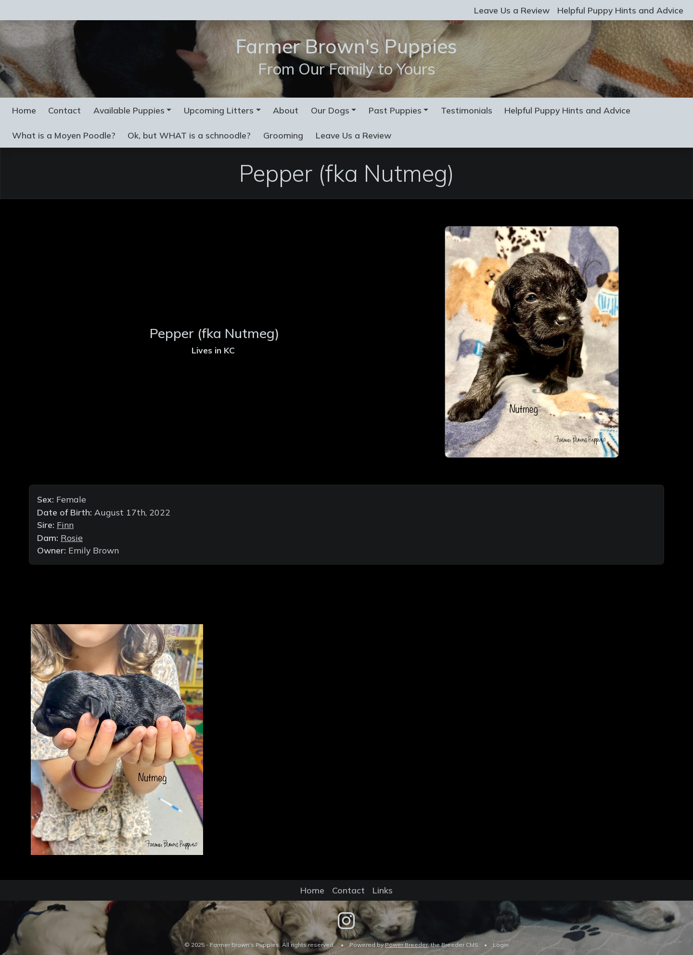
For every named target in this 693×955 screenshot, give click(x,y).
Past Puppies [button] (395, 110)
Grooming (283, 135)
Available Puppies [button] (129, 110)
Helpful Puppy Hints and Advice (620, 10)
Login (501, 944)
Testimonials (466, 110)
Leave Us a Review (512, 10)
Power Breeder (406, 944)
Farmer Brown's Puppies (346, 46)
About (285, 110)
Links (382, 890)
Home (24, 110)
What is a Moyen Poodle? (64, 135)
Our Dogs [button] (330, 110)
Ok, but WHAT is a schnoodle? (189, 135)
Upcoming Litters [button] (219, 110)
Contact (64, 110)
